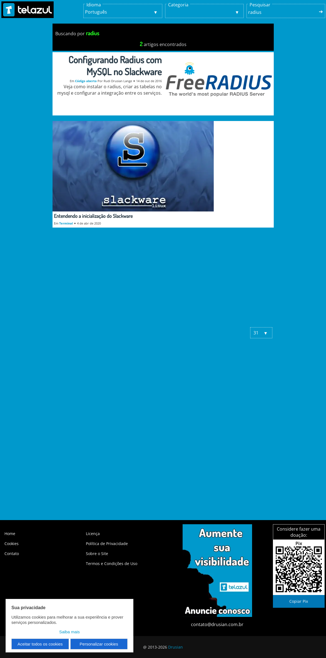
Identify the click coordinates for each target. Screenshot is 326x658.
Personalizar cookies (99, 644)
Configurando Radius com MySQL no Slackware (115, 65)
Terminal (66, 223)
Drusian (175, 647)
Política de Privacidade (107, 543)
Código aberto (86, 81)
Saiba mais (69, 631)
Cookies (11, 543)
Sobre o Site (97, 553)
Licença (93, 533)
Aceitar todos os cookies (40, 644)
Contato (11, 553)
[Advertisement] (163, 280)
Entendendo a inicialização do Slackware (93, 216)
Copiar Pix (298, 601)
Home (9, 533)
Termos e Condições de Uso (111, 563)
